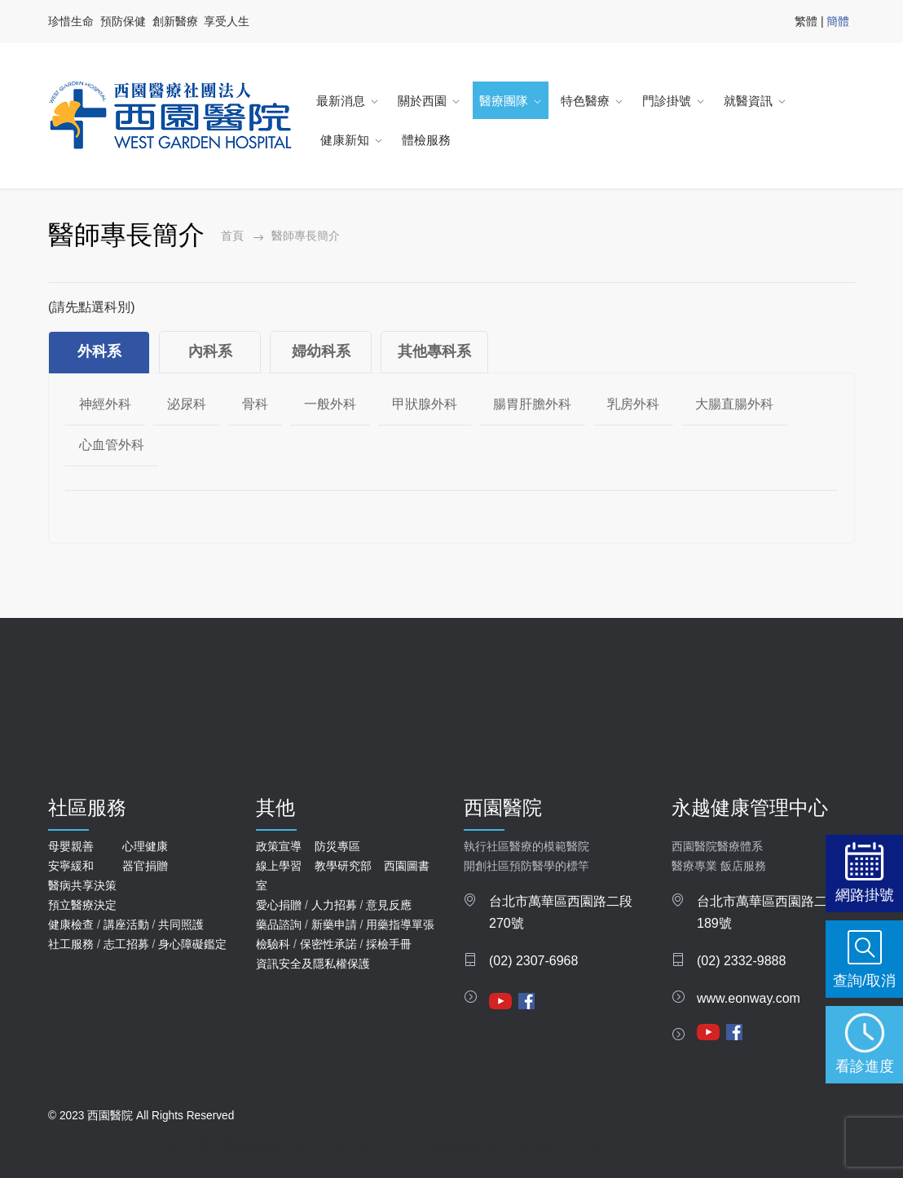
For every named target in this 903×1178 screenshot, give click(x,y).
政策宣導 (279, 846)
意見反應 (389, 904)
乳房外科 (633, 404)
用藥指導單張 (400, 924)
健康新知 (344, 140)
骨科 (255, 404)
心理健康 (145, 846)
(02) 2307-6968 (533, 961)
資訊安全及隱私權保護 (313, 963)
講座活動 (126, 924)
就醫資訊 (748, 101)
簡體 (837, 21)
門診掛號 (666, 101)
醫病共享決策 (82, 885)
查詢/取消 (864, 980)
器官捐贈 (145, 865)
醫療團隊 (503, 101)
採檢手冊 (389, 944)
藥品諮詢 (279, 924)
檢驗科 (273, 944)
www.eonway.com (748, 998)
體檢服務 (426, 140)
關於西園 (422, 101)
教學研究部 (343, 865)
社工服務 (71, 944)
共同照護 (181, 924)
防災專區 (337, 846)
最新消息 (340, 101)
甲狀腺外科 (424, 404)
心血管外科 (111, 445)
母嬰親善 (71, 846)
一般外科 (330, 404)
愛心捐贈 (279, 904)
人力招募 (334, 904)
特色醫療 (585, 101)
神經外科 (105, 404)
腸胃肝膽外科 (532, 404)
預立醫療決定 (82, 904)
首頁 (232, 236)
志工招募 (126, 944)
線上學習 (279, 865)
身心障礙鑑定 (192, 944)
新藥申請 (334, 924)
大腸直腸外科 (734, 404)
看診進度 (864, 1065)
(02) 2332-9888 (741, 961)
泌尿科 (186, 404)
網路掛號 (864, 894)
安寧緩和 (71, 865)
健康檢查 (71, 924)
